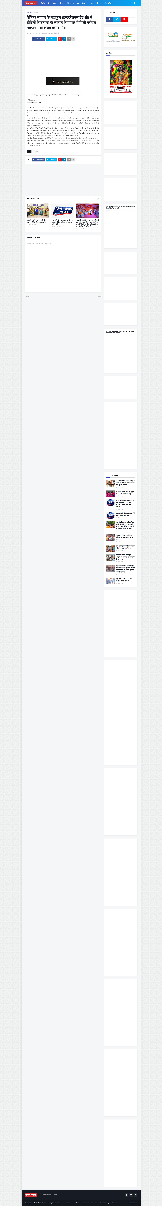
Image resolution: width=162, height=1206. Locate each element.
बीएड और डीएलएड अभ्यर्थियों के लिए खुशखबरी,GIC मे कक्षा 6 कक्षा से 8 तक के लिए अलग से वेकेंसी (125, 503)
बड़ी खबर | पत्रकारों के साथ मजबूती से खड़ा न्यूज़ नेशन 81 (124, 580)
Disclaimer (115, 1203)
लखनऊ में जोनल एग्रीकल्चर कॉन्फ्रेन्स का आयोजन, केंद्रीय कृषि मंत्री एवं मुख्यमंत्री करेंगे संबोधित (62, 222)
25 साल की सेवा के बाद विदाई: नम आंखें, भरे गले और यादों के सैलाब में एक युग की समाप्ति (125, 483)
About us (76, 1203)
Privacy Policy (104, 1203)
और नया (28, 296)
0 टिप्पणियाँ (56, 33)
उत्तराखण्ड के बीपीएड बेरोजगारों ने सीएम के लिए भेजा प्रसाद (125, 514)
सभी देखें (96, 199)
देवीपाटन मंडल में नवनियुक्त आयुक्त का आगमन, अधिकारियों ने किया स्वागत (125, 557)
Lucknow (35, 12)
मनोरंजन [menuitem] (92, 3)
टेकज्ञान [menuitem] (84, 3)
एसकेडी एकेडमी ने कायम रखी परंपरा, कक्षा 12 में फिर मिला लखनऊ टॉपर (37, 221)
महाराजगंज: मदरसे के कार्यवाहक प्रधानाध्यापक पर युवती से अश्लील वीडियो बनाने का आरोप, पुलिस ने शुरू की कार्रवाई (125, 569)
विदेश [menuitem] (61, 3)
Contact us (133, 1203)
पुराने (98, 296)
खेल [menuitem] (78, 3)
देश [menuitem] (49, 3)
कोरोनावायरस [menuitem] (70, 3)
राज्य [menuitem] (54, 3)
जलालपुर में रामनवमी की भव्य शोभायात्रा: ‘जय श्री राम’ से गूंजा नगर (124, 537)
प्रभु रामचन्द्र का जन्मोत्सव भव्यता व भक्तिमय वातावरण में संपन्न (125, 547)
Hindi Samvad (42, 1203)
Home (68, 1203)
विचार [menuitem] (99, 3)
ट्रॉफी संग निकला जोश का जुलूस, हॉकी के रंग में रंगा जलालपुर (125, 492)
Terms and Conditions (89, 1203)
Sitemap (124, 1203)
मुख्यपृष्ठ (29, 12)
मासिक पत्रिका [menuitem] (107, 3)
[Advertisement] (63, 60)
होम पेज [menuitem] (43, 3)
